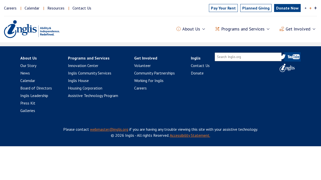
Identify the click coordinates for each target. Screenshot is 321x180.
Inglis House (78, 80)
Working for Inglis (149, 80)
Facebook (274, 56)
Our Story (28, 65)
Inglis (196, 58)
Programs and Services (89, 58)
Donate (197, 73)
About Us (28, 58)
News (25, 73)
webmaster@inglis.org (109, 129)
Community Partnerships (154, 73)
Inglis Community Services (89, 73)
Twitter (282, 56)
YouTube (294, 56)
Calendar (32, 8)
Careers (10, 8)
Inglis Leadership (34, 95)
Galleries (27, 110)
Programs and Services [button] (243, 29)
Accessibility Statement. (190, 135)
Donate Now (287, 8)
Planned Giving (256, 8)
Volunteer (142, 65)
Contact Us (81, 8)
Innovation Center (83, 65)
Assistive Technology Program (93, 95)
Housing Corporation (85, 88)
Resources (55, 8)
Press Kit (27, 103)
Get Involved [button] (298, 29)
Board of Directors (36, 88)
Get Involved (145, 58)
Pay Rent (223, 8)
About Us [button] (191, 29)
